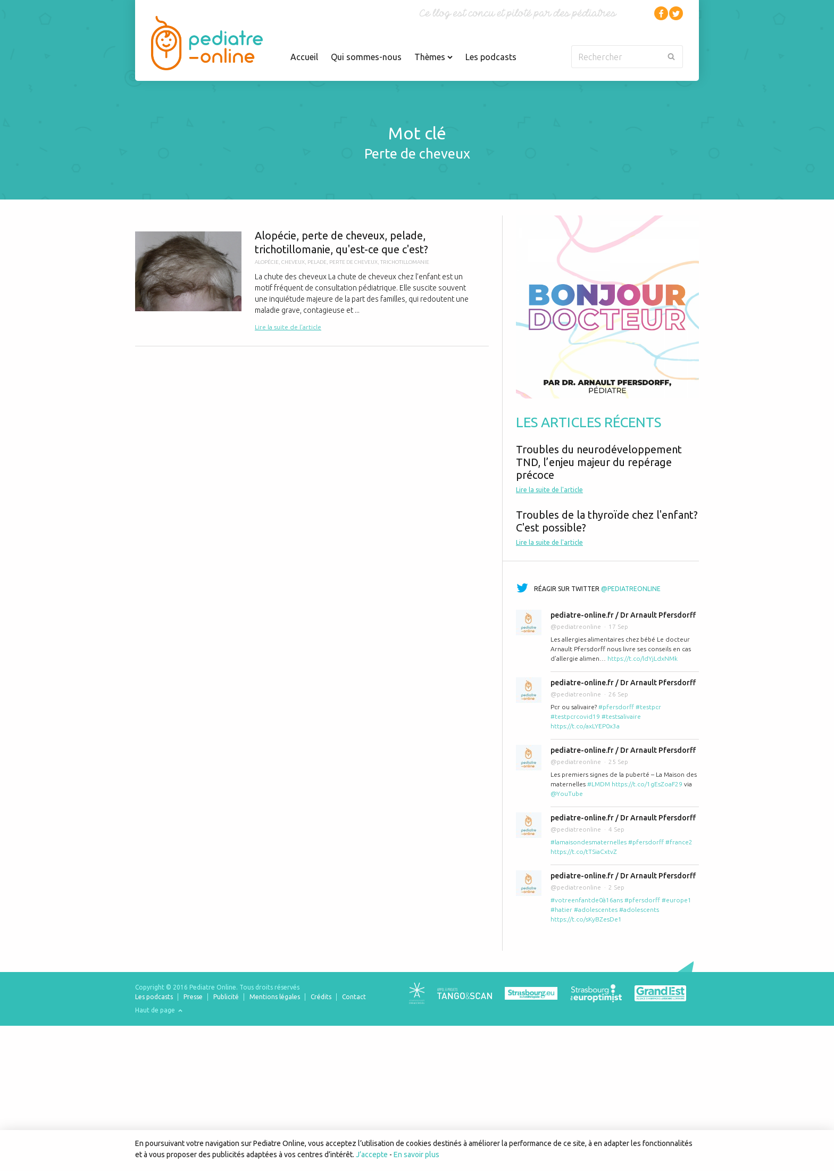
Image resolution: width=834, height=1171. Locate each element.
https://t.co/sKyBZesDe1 (586, 919)
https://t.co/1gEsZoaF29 (647, 783)
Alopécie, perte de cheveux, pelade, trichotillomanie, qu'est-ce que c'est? (312, 280)
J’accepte (372, 1154)
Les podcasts (490, 57)
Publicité (226, 996)
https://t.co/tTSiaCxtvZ (584, 851)
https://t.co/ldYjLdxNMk (642, 658)
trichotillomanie (404, 262)
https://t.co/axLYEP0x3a (585, 725)
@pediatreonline (631, 588)
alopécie (267, 262)
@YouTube (567, 793)
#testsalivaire (621, 716)
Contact (354, 996)
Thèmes (433, 57)
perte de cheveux (353, 262)
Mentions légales (274, 996)
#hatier (561, 909)
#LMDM (598, 783)
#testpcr (648, 706)
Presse (193, 996)
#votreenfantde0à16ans (587, 899)
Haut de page (158, 1010)
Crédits (321, 996)
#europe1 (676, 899)
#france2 (679, 841)
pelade (317, 262)
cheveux (293, 262)
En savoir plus (416, 1154)
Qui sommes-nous (366, 57)
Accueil (304, 57)
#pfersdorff (616, 706)
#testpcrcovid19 (575, 716)
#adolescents (639, 909)
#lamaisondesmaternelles (589, 841)
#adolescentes (596, 909)
